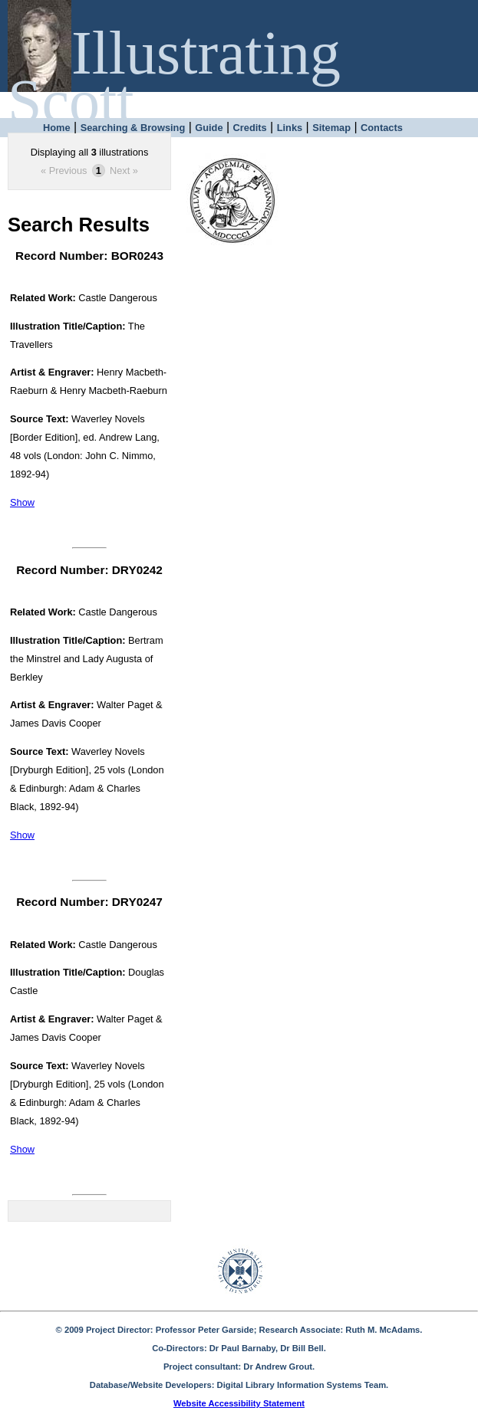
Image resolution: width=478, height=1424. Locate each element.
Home (57, 127)
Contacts (382, 127)
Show (22, 502)
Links (289, 127)
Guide (209, 127)
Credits (250, 127)
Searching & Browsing (133, 127)
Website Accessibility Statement (239, 1403)
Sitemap (331, 127)
